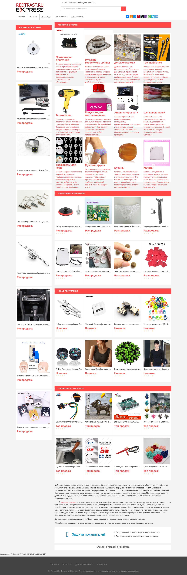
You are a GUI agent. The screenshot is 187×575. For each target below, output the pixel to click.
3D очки (34, 17)
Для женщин (77, 17)
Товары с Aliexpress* (69, 571)
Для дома (102, 564)
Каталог (67, 564)
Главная (54, 564)
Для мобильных (84, 564)
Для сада (46, 17)
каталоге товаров (68, 502)
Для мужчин (61, 17)
